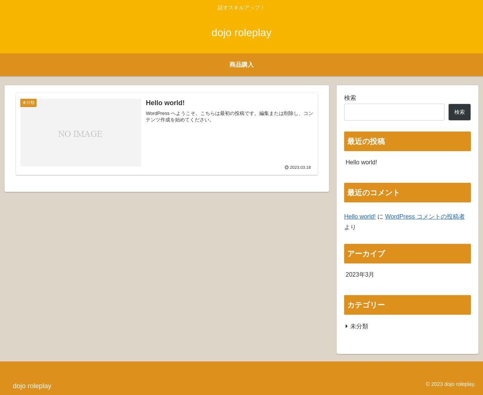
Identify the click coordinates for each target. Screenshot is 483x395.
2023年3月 (360, 274)
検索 (350, 98)
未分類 (359, 326)
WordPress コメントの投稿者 (425, 216)
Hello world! (361, 162)
